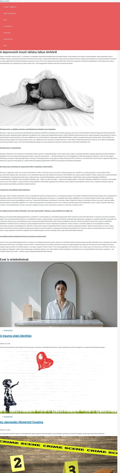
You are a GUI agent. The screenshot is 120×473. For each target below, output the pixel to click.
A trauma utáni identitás (16, 336)
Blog (5, 46)
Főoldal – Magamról (10, 7)
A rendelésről (8, 26)
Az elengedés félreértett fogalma (21, 422)
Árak (5, 20)
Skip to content (4, 1)
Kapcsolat (7, 33)
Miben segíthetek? (10, 13)
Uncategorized (8, 330)
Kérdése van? (8, 39)
